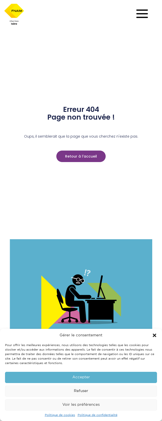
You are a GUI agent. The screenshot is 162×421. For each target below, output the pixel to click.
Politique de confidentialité (97, 415)
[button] (154, 335)
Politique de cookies (60, 415)
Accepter (81, 377)
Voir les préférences (81, 404)
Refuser (81, 391)
